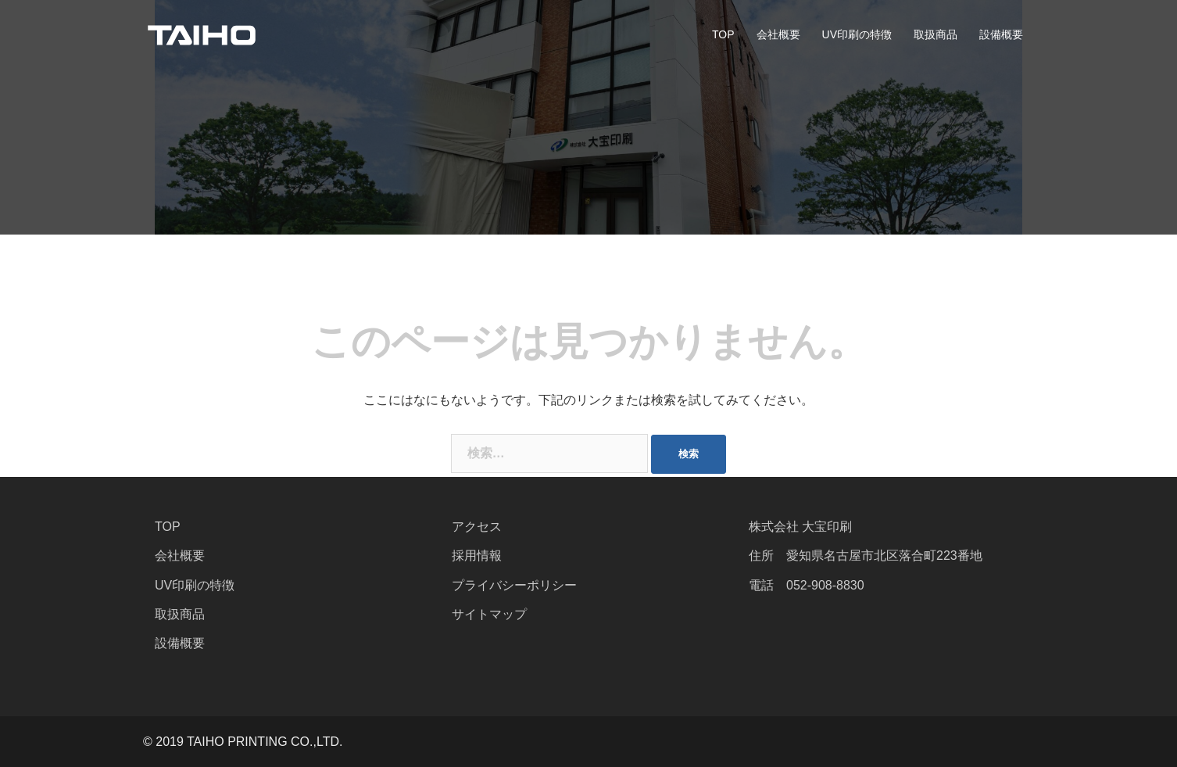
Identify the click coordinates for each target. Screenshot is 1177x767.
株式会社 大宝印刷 (800, 526)
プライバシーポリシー (514, 585)
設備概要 (1001, 34)
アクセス (477, 526)
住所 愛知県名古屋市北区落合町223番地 (865, 555)
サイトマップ (489, 614)
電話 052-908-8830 (806, 585)
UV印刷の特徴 (857, 34)
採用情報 (477, 555)
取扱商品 (935, 34)
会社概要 (778, 34)
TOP (723, 34)
